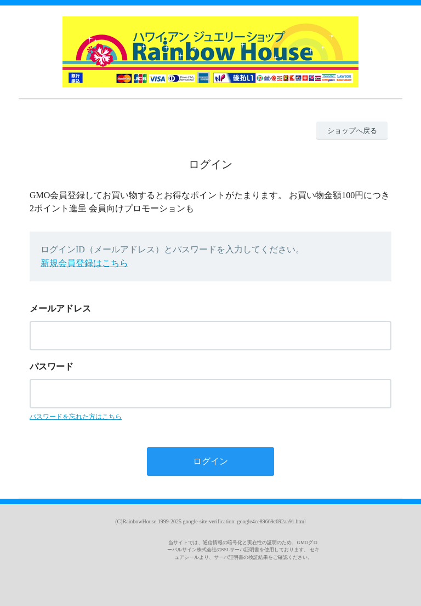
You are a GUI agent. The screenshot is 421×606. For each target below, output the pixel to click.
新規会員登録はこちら (84, 263)
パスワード (51, 366)
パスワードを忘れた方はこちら (76, 416)
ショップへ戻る (352, 130)
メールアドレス (60, 308)
